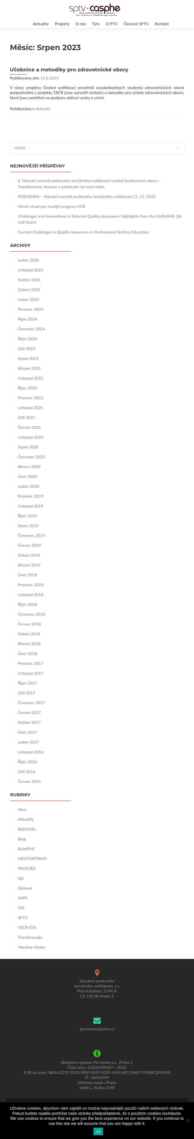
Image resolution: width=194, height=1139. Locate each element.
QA (21, 878)
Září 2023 (26, 348)
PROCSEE (27, 868)
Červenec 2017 (31, 702)
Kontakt (162, 23)
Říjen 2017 (27, 682)
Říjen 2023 (27, 338)
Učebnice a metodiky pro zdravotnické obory (69, 70)
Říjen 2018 (27, 604)
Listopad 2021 (30, 407)
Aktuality (41, 23)
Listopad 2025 (30, 269)
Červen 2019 (29, 545)
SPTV (23, 917)
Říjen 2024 (27, 319)
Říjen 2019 (27, 515)
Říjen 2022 (27, 387)
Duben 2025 (29, 289)
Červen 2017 (29, 712)
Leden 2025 (28, 299)
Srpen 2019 (28, 525)
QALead (25, 888)
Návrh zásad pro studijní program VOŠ (51, 206)
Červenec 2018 (31, 614)
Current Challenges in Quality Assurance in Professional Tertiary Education (83, 232)
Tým (95, 23)
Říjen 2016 (27, 761)
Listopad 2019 (30, 505)
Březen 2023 (29, 368)
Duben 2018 (29, 633)
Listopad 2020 (30, 437)
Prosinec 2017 (30, 663)
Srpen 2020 (28, 446)
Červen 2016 (29, 781)
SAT (21, 907)
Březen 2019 (29, 564)
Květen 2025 (29, 279)
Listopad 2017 (30, 673)
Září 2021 (26, 417)
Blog (22, 838)
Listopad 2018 (30, 594)
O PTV (111, 23)
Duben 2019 (29, 555)
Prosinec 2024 (30, 309)
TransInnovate (30, 937)
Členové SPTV (136, 23)
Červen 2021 (29, 427)
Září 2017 (26, 692)
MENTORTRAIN (32, 858)
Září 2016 (26, 771)
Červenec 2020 (31, 456)
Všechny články (31, 947)
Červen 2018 (29, 623)
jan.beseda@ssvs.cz (97, 1028)
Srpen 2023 (28, 358)
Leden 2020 (28, 486)
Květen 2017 (29, 722)
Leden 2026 (28, 260)
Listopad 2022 (30, 378)
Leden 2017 (28, 741)
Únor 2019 (27, 574)
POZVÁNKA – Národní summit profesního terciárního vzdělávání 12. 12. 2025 (87, 196)
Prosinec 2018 (30, 584)
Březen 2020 (29, 466)
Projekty (62, 23)
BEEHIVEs (27, 829)
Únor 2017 (27, 732)
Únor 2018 (27, 653)
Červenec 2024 (31, 328)
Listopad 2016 (30, 751)
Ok (98, 1131)
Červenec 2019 (31, 535)
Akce (22, 809)
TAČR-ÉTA (27, 927)
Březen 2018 (29, 643)
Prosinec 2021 (30, 397)
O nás (81, 23)
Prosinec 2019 (30, 496)
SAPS (23, 897)
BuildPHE (26, 848)
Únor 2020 (27, 476)
